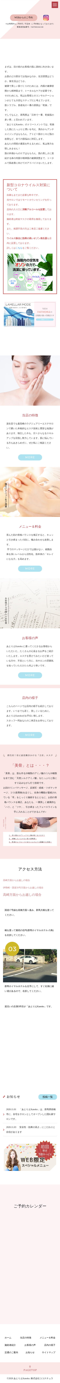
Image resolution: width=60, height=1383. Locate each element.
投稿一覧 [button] (48, 1097)
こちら (19, 248)
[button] (30, 457)
